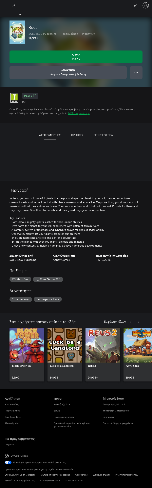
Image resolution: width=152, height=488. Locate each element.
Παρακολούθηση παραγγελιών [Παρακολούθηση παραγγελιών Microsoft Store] (118, 423)
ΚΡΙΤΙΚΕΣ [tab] (77, 135)
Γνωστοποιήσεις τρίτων (126, 474)
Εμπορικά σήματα (101, 474)
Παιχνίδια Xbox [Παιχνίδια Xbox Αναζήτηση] (12, 410)
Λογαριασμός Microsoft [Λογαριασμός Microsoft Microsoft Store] (114, 404)
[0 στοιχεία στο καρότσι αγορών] (136, 5)
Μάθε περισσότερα (79, 113)
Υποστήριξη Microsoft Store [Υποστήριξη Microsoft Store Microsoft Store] (116, 410)
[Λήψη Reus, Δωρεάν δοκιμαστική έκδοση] (68, 72)
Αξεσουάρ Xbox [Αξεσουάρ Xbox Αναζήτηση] (12, 423)
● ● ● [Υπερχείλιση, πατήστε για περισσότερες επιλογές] (136, 72)
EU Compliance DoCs (50, 480)
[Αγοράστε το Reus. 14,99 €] (76, 56)
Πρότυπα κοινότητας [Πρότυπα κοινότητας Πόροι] (64, 417)
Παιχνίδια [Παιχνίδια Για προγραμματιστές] (9, 444)
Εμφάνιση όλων (115, 321)
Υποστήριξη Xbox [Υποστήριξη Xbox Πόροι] (62, 404)
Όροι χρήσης (81, 474)
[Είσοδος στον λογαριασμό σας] (145, 5)
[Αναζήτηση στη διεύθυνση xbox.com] (13, 5)
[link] (27, 354)
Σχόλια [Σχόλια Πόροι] (57, 410)
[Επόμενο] (138, 322)
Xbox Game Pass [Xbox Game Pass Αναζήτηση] (13, 417)
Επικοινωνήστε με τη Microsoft (20, 474)
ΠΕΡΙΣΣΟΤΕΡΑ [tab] (103, 135)
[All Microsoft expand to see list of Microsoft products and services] (5, 5)
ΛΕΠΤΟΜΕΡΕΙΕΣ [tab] (50, 135)
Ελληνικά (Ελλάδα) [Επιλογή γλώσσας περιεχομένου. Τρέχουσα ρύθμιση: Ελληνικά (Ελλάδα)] (19, 455)
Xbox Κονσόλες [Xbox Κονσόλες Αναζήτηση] (12, 404)
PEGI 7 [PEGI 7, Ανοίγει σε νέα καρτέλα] (30, 95)
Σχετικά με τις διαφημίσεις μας (19, 480)
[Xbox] (10, 14)
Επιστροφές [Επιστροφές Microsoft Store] (108, 417)
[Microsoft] (75, 3)
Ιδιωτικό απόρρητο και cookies (55, 474)
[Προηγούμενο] (131, 322)
